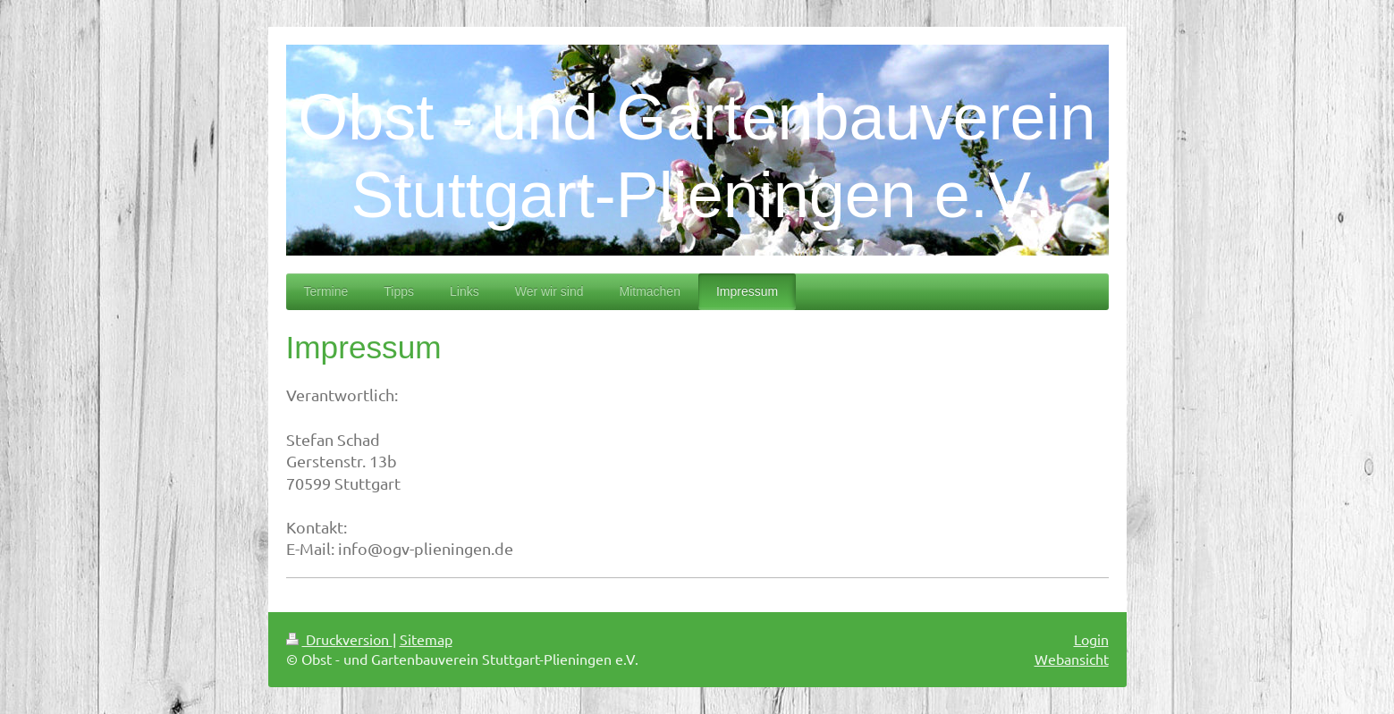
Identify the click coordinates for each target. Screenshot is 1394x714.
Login (1091, 639)
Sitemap (426, 639)
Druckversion (339, 639)
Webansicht (1072, 659)
